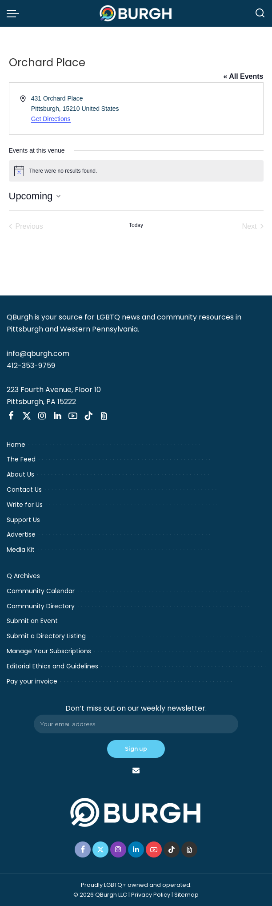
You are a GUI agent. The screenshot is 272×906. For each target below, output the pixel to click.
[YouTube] (72, 416)
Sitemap (186, 894)
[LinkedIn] (57, 416)
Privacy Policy (150, 894)
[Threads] (104, 416)
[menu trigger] (15, 13)
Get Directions (51, 118)
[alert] (136, 171)
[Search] (260, 13)
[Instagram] (42, 416)
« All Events (243, 76)
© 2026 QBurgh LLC (100, 894)
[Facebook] (11, 416)
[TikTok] (88, 416)
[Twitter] (26, 416)
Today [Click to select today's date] (136, 225)
